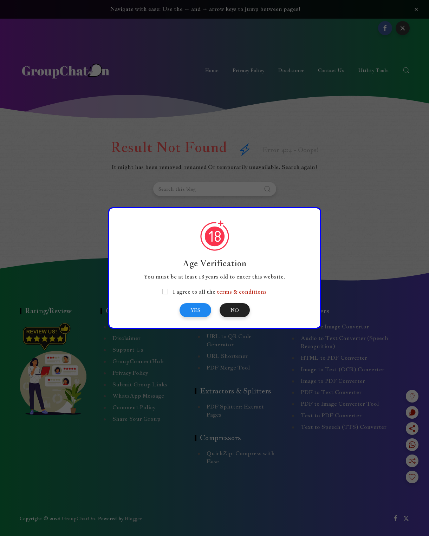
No (234, 310)
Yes (195, 310)
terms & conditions (242, 291)
